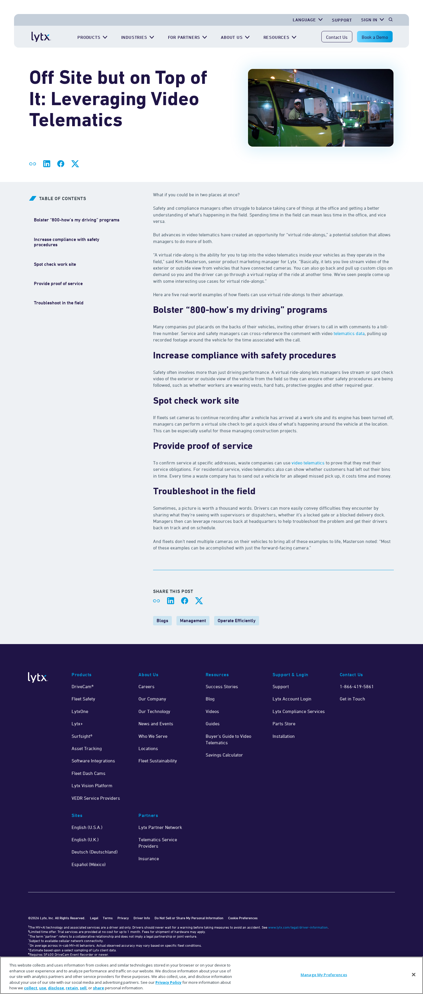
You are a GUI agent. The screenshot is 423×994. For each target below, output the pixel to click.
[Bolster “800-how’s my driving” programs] (76, 220)
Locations (148, 748)
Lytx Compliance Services (299, 711)
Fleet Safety (83, 698)
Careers (146, 686)
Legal (94, 918)
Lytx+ (77, 723)
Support (281, 686)
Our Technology (154, 711)
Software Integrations (93, 760)
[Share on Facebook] (60, 163)
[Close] (413, 974)
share (98, 987)
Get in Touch (352, 698)
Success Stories (222, 686)
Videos (212, 711)
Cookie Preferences (243, 918)
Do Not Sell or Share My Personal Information (189, 918)
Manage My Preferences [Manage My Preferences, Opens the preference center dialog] (324, 974)
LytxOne (80, 711)
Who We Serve (152, 736)
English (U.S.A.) (87, 827)
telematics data (349, 333)
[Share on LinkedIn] (46, 163)
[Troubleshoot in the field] (58, 303)
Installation (284, 736)
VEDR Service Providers (96, 798)
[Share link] (32, 163)
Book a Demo (375, 37)
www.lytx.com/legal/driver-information (298, 927)
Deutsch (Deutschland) (95, 851)
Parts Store (284, 723)
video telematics (308, 462)
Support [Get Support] (342, 20)
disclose (56, 987)
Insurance (148, 858)
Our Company (152, 698)
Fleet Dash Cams (88, 773)
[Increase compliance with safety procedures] (77, 242)
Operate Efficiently (237, 620)
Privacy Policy (168, 982)
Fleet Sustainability (157, 760)
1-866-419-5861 (357, 686)
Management (193, 620)
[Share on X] (74, 163)
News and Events (155, 723)
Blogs (162, 620)
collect (30, 987)
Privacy (123, 918)
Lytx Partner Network (160, 827)
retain (72, 987)
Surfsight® (82, 736)
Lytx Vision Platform (92, 785)
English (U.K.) (85, 839)
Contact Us (337, 37)
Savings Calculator (224, 754)
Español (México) (89, 864)
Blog (210, 698)
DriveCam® (82, 686)
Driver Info (142, 918)
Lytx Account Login (292, 698)
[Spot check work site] (55, 264)
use (42, 987)
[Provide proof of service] (58, 283)
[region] (211, 975)
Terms (108, 918)
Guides (213, 723)
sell (83, 987)
